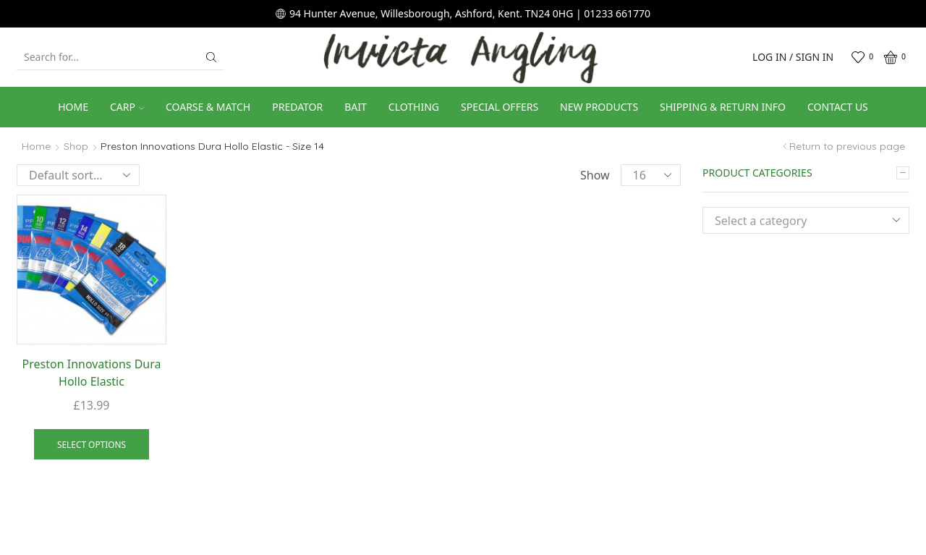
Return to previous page (847, 146)
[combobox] (805, 220)
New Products (599, 107)
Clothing (413, 107)
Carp (127, 107)
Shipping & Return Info (723, 107)
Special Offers (499, 107)
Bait (355, 107)
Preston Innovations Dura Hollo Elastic (91, 372)
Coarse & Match (208, 107)
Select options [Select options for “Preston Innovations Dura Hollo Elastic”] (91, 444)
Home (73, 107)
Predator (297, 107)
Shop (76, 146)
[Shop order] (78, 175)
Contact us (837, 107)
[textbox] (795, 221)
